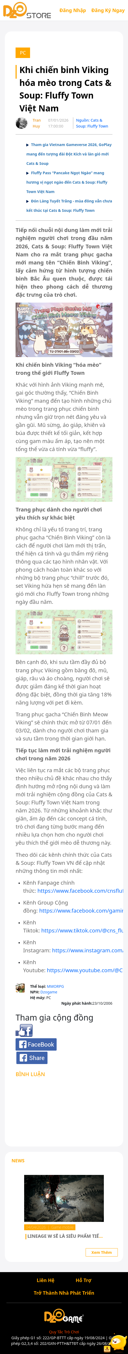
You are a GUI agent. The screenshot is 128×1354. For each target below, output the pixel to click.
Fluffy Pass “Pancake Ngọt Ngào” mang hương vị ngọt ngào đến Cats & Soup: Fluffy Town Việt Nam (66, 182)
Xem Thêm (102, 1252)
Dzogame (49, 991)
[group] (64, 1209)
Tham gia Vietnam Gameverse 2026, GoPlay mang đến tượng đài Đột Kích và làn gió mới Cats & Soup (69, 154)
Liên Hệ (45, 1280)
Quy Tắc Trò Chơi (64, 1331)
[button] (9, 1210)
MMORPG (55, 986)
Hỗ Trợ (83, 1280)
